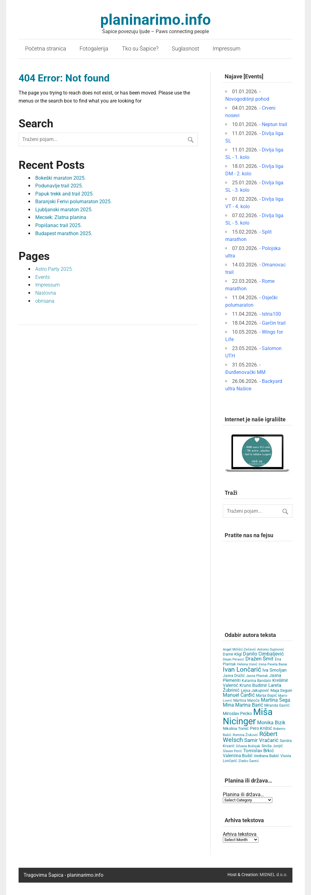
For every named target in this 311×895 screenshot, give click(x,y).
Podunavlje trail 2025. (59, 186)
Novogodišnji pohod (247, 99)
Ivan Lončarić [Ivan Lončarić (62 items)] (242, 669)
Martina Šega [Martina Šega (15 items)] (275, 700)
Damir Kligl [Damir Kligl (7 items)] (232, 654)
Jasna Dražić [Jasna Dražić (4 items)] (234, 675)
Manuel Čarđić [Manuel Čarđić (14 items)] (239, 695)
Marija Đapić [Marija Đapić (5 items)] (266, 695)
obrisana (44, 301)
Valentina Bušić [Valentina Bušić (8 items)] (238, 755)
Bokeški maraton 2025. (60, 178)
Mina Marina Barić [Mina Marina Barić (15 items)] (243, 705)
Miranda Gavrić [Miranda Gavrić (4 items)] (277, 705)
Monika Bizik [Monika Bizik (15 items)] (271, 723)
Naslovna (45, 293)
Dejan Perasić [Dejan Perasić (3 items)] (233, 659)
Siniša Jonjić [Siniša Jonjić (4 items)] (272, 746)
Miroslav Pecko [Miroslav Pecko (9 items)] (237, 713)
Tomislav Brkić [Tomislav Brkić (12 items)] (258, 750)
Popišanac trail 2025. (58, 225)
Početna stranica (45, 49)
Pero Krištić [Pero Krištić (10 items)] (261, 728)
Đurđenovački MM (245, 372)
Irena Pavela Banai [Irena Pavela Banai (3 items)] (273, 664)
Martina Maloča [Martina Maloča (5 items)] (246, 700)
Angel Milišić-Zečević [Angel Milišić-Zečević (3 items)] (239, 649)
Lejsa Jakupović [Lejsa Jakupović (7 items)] (255, 690)
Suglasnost (185, 49)
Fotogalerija (94, 49)
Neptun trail (274, 124)
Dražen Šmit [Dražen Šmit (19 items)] (259, 659)
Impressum (226, 49)
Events (42, 277)
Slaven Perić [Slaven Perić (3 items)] (232, 751)
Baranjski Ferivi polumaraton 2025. (73, 201)
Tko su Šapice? (140, 49)
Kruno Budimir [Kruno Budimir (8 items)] (253, 685)
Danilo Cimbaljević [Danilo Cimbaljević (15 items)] (263, 654)
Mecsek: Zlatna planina (60, 217)
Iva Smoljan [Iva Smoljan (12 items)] (274, 670)
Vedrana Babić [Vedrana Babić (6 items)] (266, 755)
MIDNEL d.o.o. (273, 874)
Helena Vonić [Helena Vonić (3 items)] (247, 664)
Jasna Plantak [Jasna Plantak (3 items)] (257, 676)
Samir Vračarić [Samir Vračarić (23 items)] (261, 740)
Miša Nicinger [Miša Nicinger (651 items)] (248, 716)
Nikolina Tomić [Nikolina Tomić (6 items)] (236, 728)
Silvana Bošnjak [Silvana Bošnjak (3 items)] (248, 746)
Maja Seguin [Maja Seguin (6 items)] (281, 690)
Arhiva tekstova (240, 834)
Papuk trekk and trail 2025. (64, 194)
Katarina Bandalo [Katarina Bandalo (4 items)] (256, 680)
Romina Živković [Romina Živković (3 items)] (245, 735)
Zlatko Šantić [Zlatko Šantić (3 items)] (248, 761)
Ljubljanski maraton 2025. (64, 210)
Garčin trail (274, 323)
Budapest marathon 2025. (63, 233)
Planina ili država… (243, 794)
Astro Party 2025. (54, 269)
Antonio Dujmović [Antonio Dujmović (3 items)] (270, 649)
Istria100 (271, 314)
